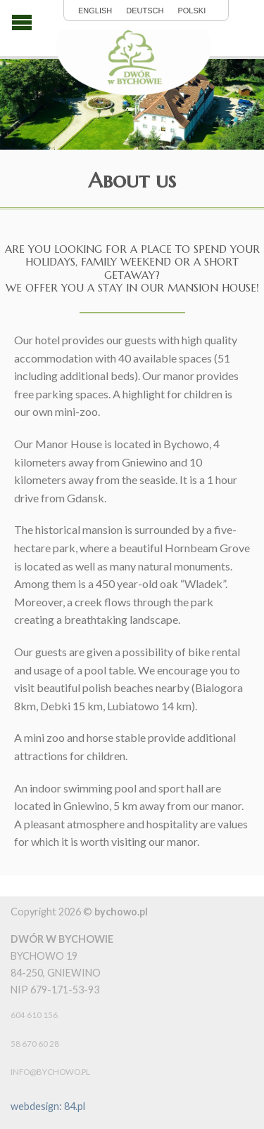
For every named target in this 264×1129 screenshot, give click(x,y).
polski (191, 11)
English (95, 11)
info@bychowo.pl (50, 1071)
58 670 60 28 (35, 1043)
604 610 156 (34, 1014)
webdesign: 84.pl (48, 1106)
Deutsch (144, 11)
